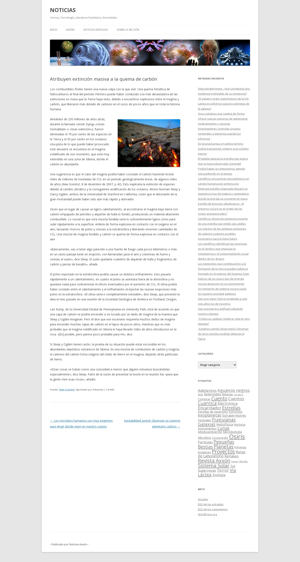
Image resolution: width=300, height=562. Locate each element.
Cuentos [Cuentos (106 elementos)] (236, 398)
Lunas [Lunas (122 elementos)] (224, 428)
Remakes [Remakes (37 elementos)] (231, 456)
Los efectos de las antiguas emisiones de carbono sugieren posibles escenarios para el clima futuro (222, 234)
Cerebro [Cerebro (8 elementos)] (238, 394)
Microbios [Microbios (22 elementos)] (204, 438)
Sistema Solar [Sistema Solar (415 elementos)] (214, 465)
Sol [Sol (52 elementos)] (232, 466)
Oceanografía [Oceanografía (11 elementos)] (220, 437)
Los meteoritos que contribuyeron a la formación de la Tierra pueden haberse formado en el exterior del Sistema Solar (223, 269)
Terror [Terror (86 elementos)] (223, 470)
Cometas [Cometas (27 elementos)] (204, 399)
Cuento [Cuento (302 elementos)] (219, 398)
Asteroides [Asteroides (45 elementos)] (212, 394)
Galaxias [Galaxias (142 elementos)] (206, 424)
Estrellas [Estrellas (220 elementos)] (231, 407)
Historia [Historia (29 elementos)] (239, 424)
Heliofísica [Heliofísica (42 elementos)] (224, 424)
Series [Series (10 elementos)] (234, 461)
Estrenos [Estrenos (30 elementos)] (235, 411)
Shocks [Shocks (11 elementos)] (243, 461)
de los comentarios (213, 509)
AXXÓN (70, 29)
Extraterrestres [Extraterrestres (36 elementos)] (234, 415)
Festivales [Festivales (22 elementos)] (204, 420)
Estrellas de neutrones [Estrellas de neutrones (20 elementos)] (213, 412)
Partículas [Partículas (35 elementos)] (205, 442)
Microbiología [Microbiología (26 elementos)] (232, 432)
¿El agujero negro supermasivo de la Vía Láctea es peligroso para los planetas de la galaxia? (223, 103)
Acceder (203, 499)
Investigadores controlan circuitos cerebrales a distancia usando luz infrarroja (219, 133)
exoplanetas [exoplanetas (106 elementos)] (209, 415)
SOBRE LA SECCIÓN (128, 29)
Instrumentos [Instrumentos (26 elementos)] (207, 428)
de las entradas (211, 504)
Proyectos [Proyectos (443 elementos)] (223, 451)
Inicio (54, 29)
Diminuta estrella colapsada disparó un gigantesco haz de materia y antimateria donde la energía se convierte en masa (223, 194)
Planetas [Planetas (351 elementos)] (224, 446)
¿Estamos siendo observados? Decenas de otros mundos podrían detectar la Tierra (223, 334)
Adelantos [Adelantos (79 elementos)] (207, 390)
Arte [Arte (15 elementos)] (200, 394)
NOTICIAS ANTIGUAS (96, 29)
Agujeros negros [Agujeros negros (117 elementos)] (234, 390)
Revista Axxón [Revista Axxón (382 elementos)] (214, 460)
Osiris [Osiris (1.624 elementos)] (237, 436)
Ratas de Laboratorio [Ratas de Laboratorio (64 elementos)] (221, 453)
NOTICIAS (63, 10)
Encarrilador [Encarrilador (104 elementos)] (209, 408)
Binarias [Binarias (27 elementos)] (227, 394)
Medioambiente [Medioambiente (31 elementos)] (210, 432)
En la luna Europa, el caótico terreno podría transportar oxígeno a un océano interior (223, 149)
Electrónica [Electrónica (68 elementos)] (228, 403)
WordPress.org (207, 514)
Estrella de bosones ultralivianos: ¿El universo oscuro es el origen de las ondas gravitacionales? (221, 209)
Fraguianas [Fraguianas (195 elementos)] (224, 419)
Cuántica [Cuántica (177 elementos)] (207, 403)
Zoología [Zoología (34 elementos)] (218, 475)
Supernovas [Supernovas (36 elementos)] (207, 470)
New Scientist (67, 389)
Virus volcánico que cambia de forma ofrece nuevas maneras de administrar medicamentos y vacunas (223, 118)
